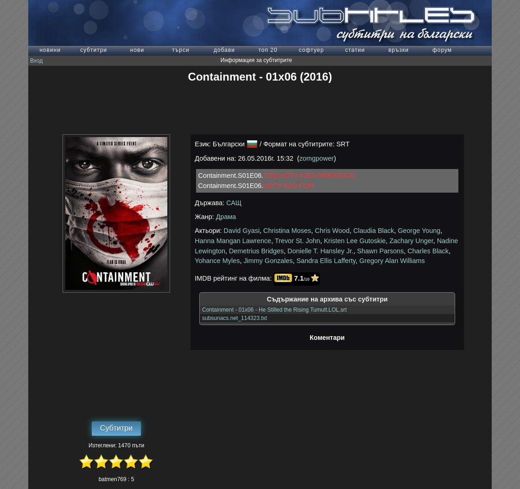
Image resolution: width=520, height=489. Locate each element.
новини (50, 50)
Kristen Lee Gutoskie (355, 240)
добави (224, 50)
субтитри (93, 50)
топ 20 (267, 50)
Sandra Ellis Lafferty (326, 260)
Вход (36, 60)
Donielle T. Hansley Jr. (320, 251)
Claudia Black (373, 230)
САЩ (233, 203)
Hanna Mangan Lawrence (233, 240)
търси (180, 50)
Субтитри (116, 428)
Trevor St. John (297, 240)
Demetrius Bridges (256, 251)
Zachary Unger (411, 240)
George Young (419, 230)
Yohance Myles (217, 260)
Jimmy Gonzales (267, 260)
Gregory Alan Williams (392, 260)
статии (355, 50)
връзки (398, 50)
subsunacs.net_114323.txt (234, 318)
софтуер (311, 50)
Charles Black (428, 251)
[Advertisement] (260, 109)
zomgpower (316, 158)
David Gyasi (242, 230)
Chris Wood (332, 230)
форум (442, 50)
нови (137, 50)
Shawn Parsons (380, 251)
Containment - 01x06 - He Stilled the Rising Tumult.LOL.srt (274, 310)
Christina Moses (287, 230)
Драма (226, 216)
